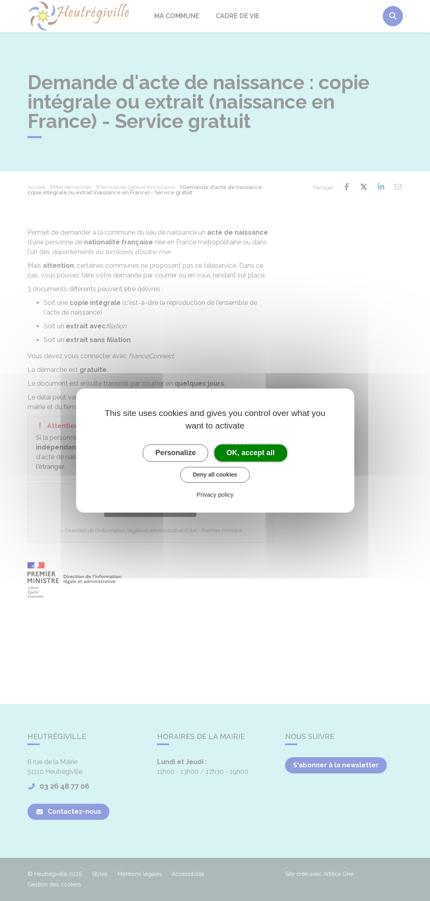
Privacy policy (215, 494)
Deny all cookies (215, 474)
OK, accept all (251, 453)
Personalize (175, 453)
